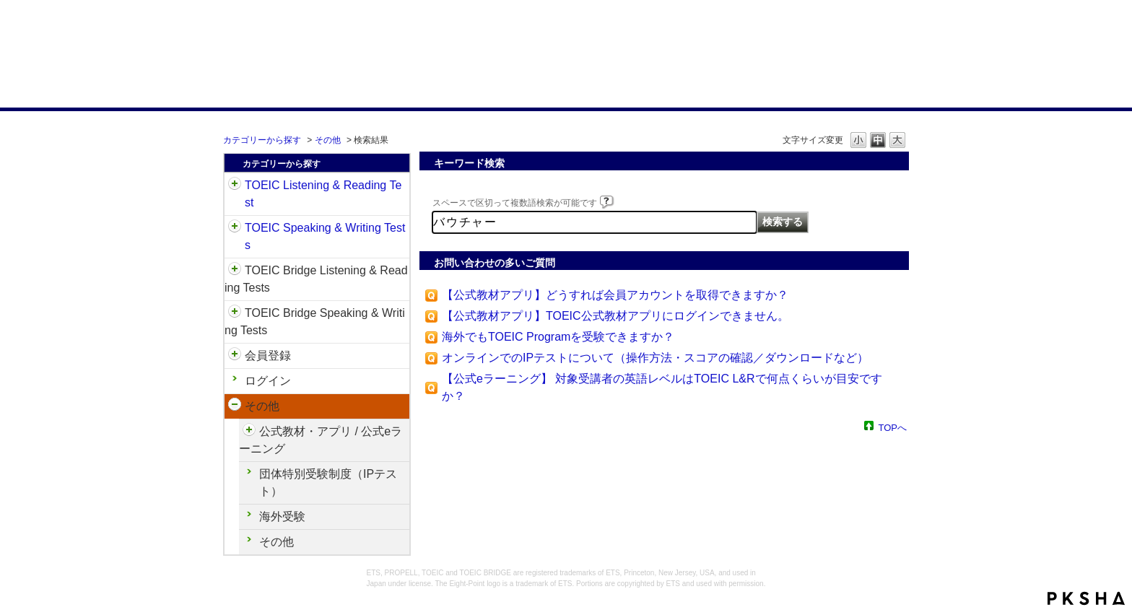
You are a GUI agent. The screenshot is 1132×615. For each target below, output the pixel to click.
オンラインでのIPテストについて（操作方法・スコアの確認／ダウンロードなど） (655, 358)
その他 (328, 140)
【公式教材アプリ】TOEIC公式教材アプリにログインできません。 (615, 316)
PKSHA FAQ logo (1086, 598)
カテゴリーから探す (262, 140)
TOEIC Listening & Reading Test (323, 194)
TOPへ (893, 427)
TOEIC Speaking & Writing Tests (325, 236)
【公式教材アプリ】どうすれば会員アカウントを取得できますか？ (615, 295)
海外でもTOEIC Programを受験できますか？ (558, 337)
